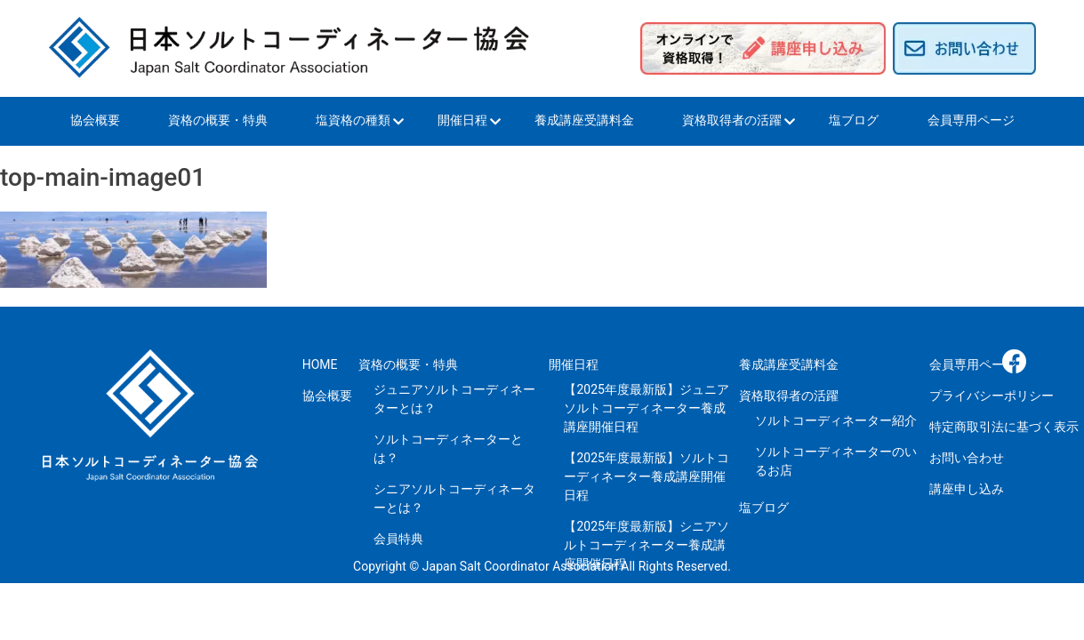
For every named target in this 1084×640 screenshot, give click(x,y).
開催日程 (462, 120)
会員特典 (398, 539)
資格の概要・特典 (218, 120)
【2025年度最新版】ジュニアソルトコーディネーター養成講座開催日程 (646, 408)
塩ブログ (854, 120)
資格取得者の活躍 (732, 120)
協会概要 (95, 120)
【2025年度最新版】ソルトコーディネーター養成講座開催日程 (646, 476)
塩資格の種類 (353, 120)
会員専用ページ (971, 120)
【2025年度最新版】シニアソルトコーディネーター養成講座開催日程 (646, 545)
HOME (320, 364)
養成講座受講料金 (584, 120)
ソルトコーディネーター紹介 (836, 420)
